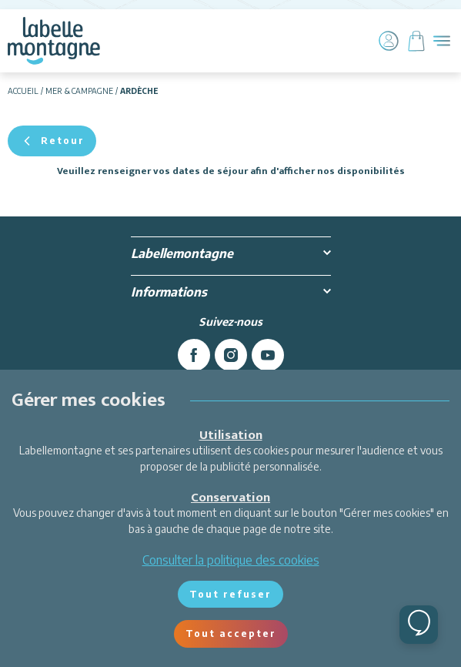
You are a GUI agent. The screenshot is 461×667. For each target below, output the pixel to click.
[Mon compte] (389, 41)
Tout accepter (230, 633)
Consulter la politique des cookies (230, 560)
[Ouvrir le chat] (418, 624)
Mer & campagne (79, 91)
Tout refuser (230, 594)
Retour (52, 141)
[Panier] (416, 41)
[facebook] (194, 355)
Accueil (23, 91)
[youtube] (268, 355)
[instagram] (231, 355)
